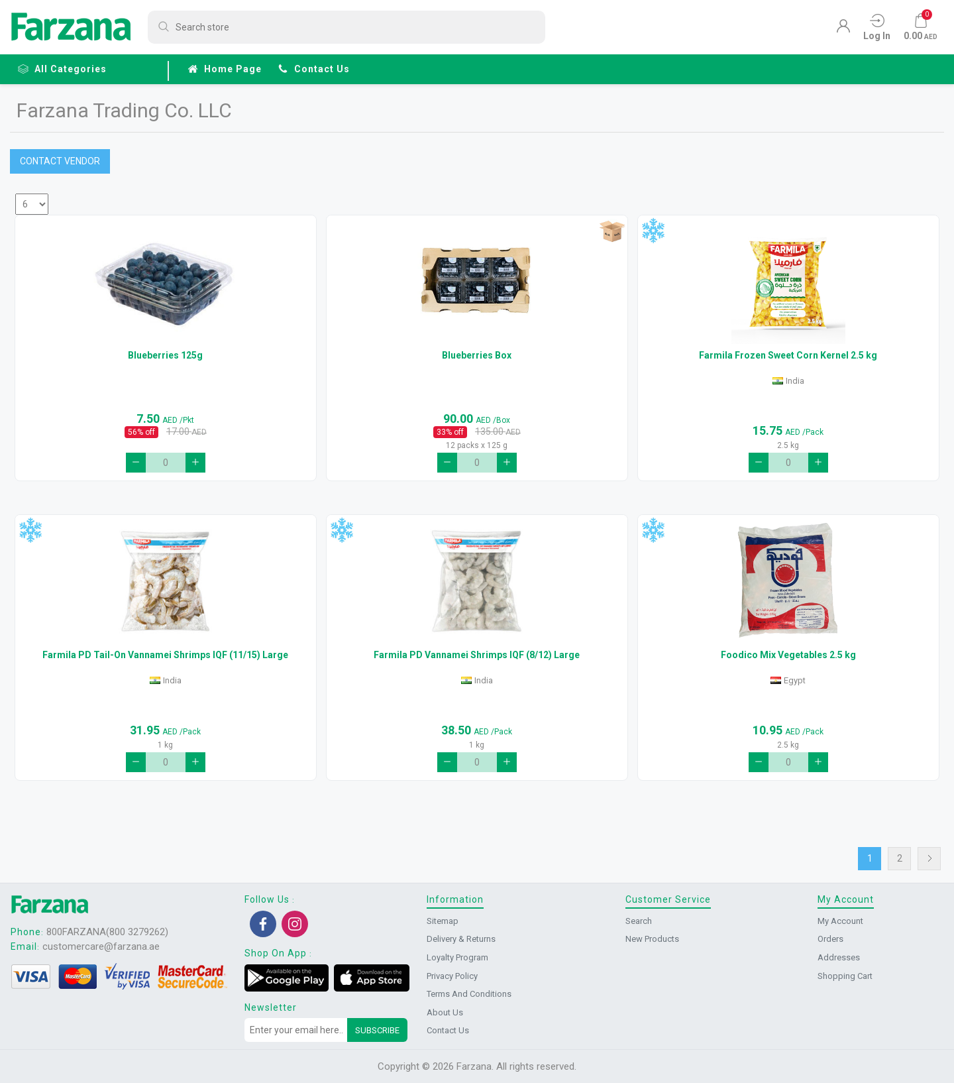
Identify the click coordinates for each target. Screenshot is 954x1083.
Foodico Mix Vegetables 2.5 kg (788, 655)
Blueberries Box (476, 355)
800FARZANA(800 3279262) (107, 932)
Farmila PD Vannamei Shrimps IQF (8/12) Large (477, 655)
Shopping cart (845, 976)
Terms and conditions (469, 994)
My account (840, 921)
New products (652, 939)
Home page (224, 69)
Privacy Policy (452, 976)
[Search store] (346, 27)
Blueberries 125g (165, 355)
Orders (830, 939)
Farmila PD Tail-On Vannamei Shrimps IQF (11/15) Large (165, 655)
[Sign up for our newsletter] (296, 1030)
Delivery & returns (461, 939)
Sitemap (442, 921)
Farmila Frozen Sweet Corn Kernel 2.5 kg (788, 355)
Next (929, 858)
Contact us (314, 69)
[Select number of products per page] (31, 204)
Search (638, 921)
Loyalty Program (457, 957)
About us (445, 1012)
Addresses (839, 957)
